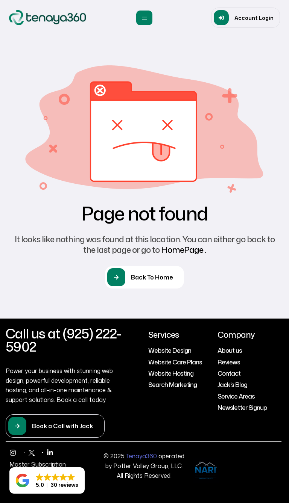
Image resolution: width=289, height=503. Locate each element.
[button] (245, 18)
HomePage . (183, 249)
